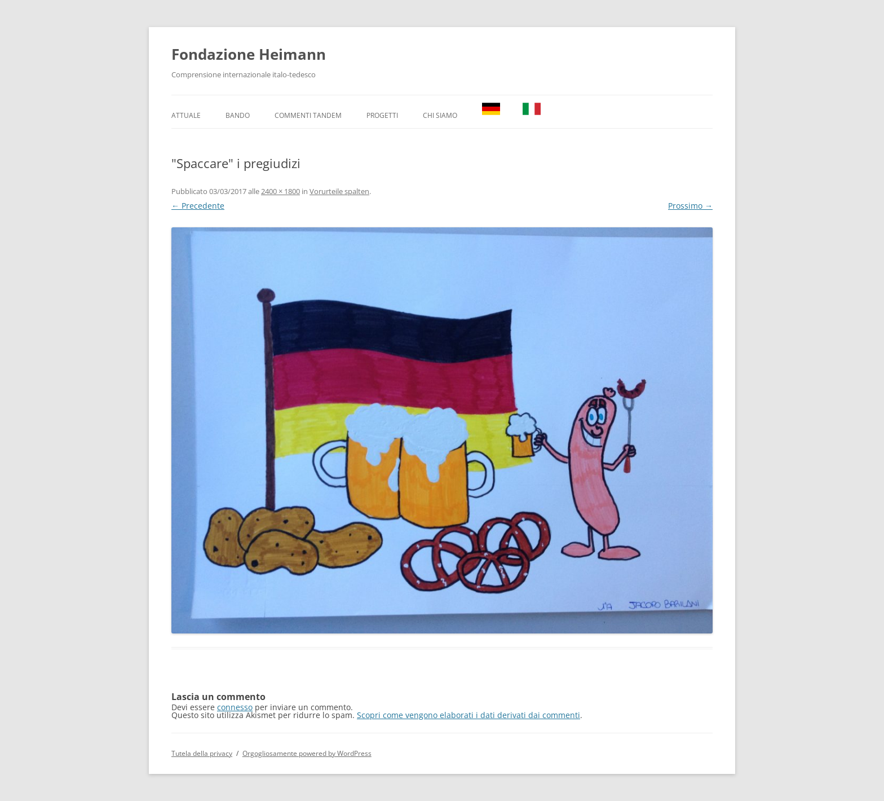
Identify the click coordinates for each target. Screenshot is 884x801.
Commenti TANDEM (308, 115)
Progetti (382, 115)
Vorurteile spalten (339, 191)
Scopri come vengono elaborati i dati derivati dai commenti (468, 715)
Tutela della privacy (201, 753)
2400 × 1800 (280, 191)
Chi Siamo (440, 115)
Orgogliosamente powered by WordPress (307, 753)
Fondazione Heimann (248, 54)
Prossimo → (690, 205)
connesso (235, 707)
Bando (238, 115)
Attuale (186, 115)
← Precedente (197, 205)
